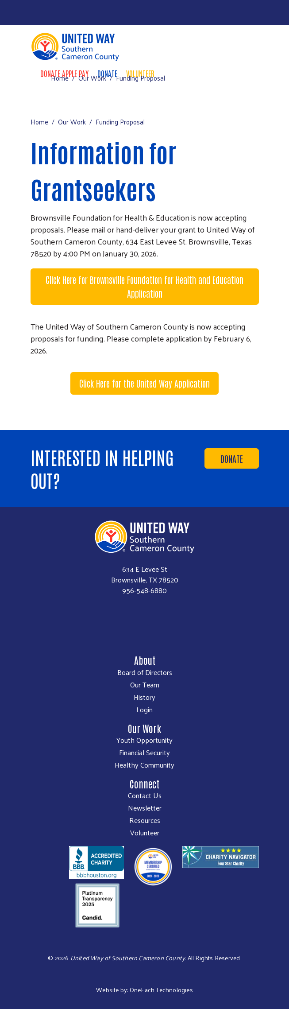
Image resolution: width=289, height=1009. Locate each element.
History (144, 697)
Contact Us (145, 795)
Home (60, 78)
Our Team (144, 685)
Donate (231, 458)
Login (144, 709)
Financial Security (144, 752)
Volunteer (144, 833)
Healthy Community (144, 765)
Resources (144, 820)
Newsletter (145, 808)
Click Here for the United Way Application (144, 383)
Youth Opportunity (144, 740)
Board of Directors (144, 672)
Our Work (92, 78)
